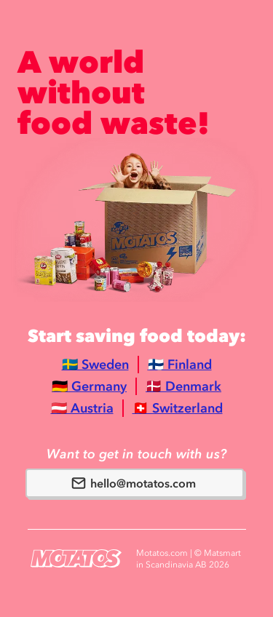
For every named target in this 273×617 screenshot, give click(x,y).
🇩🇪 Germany (89, 386)
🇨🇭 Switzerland (177, 408)
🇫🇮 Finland (180, 365)
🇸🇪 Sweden (95, 365)
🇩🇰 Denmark (183, 386)
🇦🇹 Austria (82, 408)
